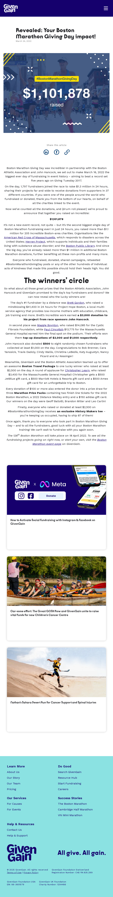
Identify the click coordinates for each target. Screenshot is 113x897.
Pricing (11, 789)
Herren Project (35, 241)
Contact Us (14, 829)
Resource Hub (67, 777)
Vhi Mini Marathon (70, 815)
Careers (63, 789)
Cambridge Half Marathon (75, 809)
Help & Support (17, 835)
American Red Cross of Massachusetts (29, 237)
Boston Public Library (80, 245)
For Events (14, 809)
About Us (13, 772)
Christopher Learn (77, 370)
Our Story (13, 777)
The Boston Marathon (72, 803)
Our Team (13, 783)
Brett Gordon (75, 302)
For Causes (14, 803)
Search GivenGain (69, 772)
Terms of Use (14, 872)
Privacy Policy (31, 872)
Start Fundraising (69, 783)
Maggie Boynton (47, 325)
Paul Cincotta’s (54, 329)
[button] (105, 8)
